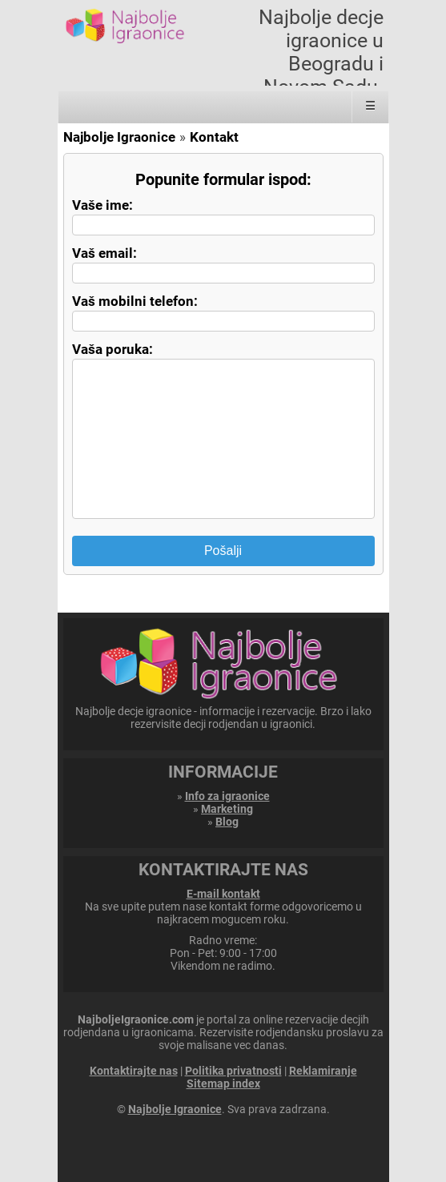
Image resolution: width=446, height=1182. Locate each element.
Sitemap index (223, 1083)
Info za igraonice (227, 796)
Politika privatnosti (233, 1070)
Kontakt (214, 137)
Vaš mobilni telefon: (135, 301)
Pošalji (223, 550)
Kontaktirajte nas (134, 1070)
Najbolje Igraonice (119, 137)
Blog (227, 821)
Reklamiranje (323, 1070)
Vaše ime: (102, 205)
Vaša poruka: (112, 349)
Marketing (227, 808)
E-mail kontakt (223, 893)
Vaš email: (104, 253)
